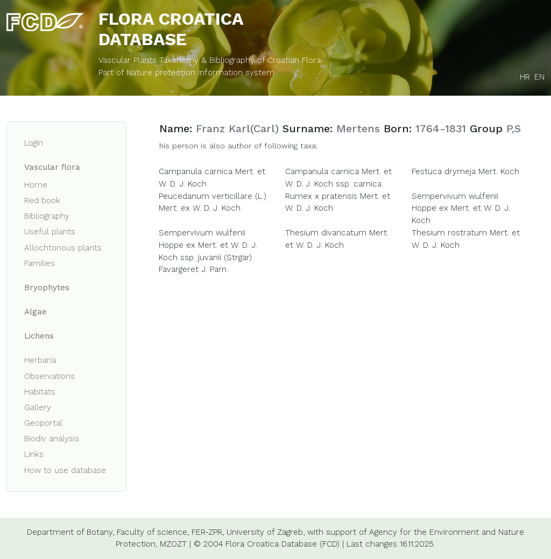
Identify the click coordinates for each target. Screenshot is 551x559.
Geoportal (43, 423)
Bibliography (46, 216)
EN (539, 77)
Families (39, 263)
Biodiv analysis (51, 438)
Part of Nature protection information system (186, 72)
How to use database (65, 470)
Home (35, 185)
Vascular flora (52, 167)
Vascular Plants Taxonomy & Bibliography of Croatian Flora (209, 60)
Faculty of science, (153, 532)
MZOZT (173, 544)
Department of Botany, (70, 532)
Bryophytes (46, 287)
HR (525, 77)
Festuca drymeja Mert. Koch (465, 171)
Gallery (37, 407)
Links (34, 454)
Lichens (39, 336)
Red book (42, 200)
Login (33, 143)
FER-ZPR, (208, 532)
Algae (35, 312)
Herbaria (40, 360)
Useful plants (49, 231)
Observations (49, 376)
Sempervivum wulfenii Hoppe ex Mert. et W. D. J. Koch (461, 208)
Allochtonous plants (63, 248)
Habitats (39, 392)
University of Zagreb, (266, 532)
